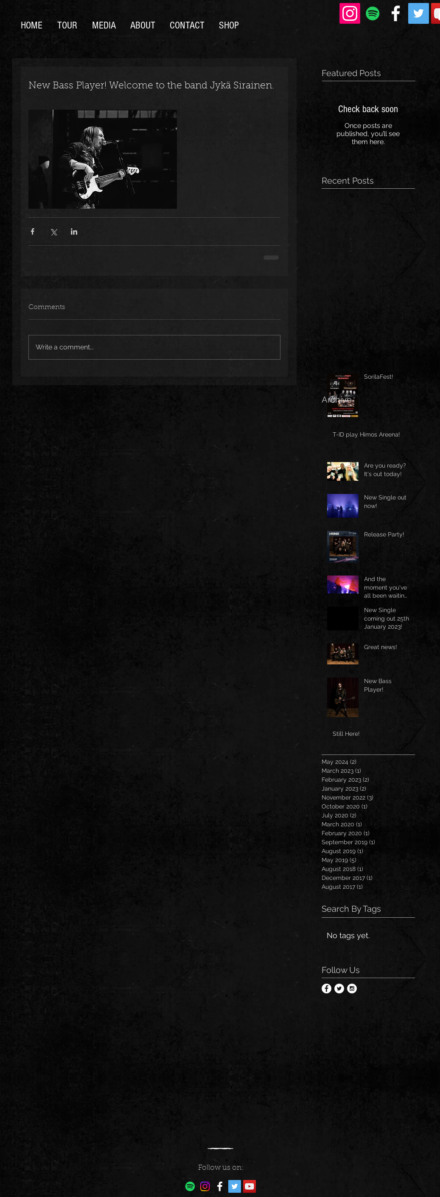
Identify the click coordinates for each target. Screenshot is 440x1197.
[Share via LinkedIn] (74, 231)
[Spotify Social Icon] (372, 13)
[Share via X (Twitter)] (53, 231)
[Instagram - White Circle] (352, 988)
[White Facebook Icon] (395, 13)
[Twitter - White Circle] (339, 988)
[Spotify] (190, 1186)
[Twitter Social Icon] (418, 13)
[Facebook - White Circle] (326, 988)
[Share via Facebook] (32, 231)
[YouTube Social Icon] (249, 1186)
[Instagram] (349, 13)
